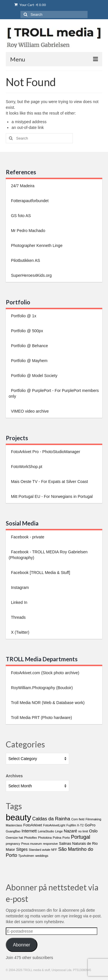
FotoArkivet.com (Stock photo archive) (44, 672)
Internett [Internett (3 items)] (29, 831)
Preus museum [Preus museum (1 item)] (31, 843)
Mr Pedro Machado (27, 230)
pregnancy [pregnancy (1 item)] (13, 843)
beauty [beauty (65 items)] (18, 817)
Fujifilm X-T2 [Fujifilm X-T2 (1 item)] (75, 825)
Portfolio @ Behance (29, 345)
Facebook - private (27, 537)
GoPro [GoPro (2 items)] (90, 825)
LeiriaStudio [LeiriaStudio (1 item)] (46, 831)
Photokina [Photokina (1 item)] (45, 837)
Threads (18, 617)
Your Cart (30, 5)
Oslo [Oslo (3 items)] (93, 831)
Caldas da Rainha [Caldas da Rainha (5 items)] (51, 819)
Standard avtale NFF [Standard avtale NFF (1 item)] (43, 849)
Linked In (18, 602)
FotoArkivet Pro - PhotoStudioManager (45, 451)
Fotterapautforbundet (29, 200)
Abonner (21, 944)
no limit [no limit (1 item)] (83, 831)
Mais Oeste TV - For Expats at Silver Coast (49, 481)
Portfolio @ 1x (23, 316)
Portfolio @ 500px (26, 330)
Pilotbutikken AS (25, 260)
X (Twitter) (19, 632)
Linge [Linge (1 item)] (59, 831)
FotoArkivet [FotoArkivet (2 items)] (32, 825)
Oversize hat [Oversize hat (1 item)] (14, 837)
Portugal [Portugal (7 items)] (80, 837)
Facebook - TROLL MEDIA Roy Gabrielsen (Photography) (48, 555)
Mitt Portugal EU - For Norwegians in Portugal (51, 496)
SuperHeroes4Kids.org (31, 275)
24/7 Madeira (22, 185)
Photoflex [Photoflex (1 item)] (30, 837)
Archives (14, 776)
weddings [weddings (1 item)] (41, 855)
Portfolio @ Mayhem (29, 360)
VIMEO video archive (29, 411)
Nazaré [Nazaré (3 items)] (70, 831)
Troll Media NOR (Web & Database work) (47, 702)
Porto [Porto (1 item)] (66, 837)
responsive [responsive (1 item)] (50, 843)
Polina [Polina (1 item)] (57, 837)
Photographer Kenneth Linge (36, 245)
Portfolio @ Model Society (33, 375)
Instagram (19, 587)
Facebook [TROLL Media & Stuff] (40, 572)
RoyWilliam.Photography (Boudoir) (41, 687)
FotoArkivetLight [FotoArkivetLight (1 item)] (54, 825)
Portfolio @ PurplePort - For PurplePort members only (54, 393)
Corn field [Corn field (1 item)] (77, 819)
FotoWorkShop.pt (26, 466)
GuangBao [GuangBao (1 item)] (13, 831)
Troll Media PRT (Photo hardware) (41, 717)
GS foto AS (20, 215)
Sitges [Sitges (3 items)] (22, 849)
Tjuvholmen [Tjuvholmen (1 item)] (26, 855)
